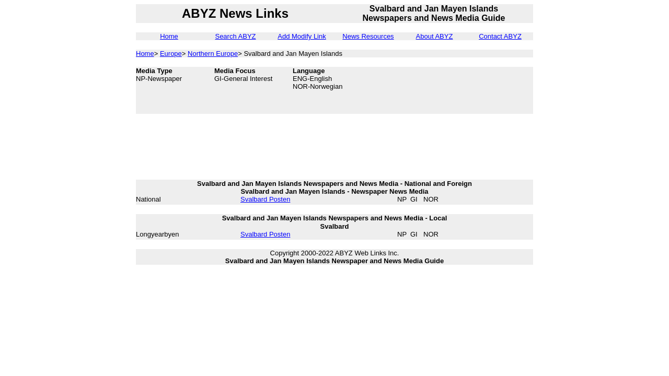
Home (169, 36)
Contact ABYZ (500, 36)
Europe (171, 53)
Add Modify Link (302, 36)
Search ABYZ (235, 36)
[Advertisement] (481, 90)
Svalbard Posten (265, 199)
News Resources (368, 36)
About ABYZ (434, 36)
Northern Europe (213, 53)
